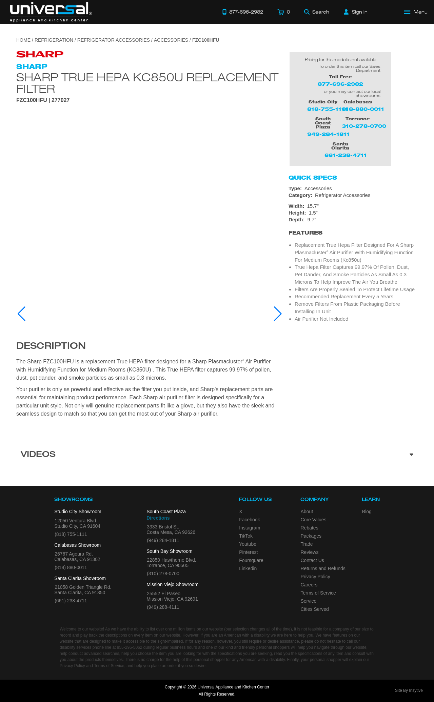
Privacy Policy (315, 576)
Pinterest (248, 552)
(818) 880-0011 (71, 567)
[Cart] (283, 11)
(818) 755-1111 (71, 534)
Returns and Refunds (323, 568)
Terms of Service (318, 593)
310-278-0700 (364, 126)
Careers (309, 584)
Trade (307, 544)
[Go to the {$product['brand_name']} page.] (40, 54)
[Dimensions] (353, 212)
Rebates (309, 527)
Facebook (249, 519)
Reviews (310, 552)
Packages (311, 536)
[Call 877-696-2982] (243, 12)
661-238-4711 (345, 155)
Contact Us (312, 560)
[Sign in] (355, 12)
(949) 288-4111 (163, 607)
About (307, 511)
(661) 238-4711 (71, 600)
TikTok (246, 536)
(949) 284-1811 (163, 540)
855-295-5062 (129, 647)
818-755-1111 (327, 109)
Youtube (247, 544)
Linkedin (248, 568)
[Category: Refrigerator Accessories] (353, 195)
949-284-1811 (328, 134)
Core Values (314, 519)
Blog (367, 511)
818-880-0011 (363, 109)
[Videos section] (217, 455)
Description (51, 346)
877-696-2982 (340, 84)
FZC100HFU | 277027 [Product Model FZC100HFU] (43, 100)
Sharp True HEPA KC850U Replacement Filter (147, 82)
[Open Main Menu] (416, 12)
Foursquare (251, 560)
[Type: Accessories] (353, 188)
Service (309, 601)
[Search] (317, 12)
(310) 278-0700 (163, 573)
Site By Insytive (409, 690)
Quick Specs (313, 177)
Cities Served (315, 609)
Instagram (249, 527)
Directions (158, 518)
